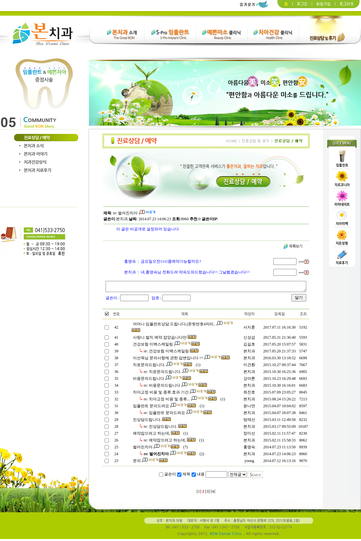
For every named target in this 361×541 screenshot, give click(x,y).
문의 (149, 462)
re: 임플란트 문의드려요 (177, 414)
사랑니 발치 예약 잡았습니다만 (164, 339)
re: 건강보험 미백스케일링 (170, 353)
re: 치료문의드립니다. (175, 373)
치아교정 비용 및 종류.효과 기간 (173, 394)
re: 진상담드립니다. (165, 428)
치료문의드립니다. (162, 366)
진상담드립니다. (151, 421)
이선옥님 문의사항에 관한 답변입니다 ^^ (181, 360)
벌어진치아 (155, 449)
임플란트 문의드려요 (164, 408)
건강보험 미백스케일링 (166, 346)
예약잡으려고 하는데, (156, 435)
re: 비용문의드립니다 (175, 387)
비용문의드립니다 (161, 380)
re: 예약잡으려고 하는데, (169, 442)
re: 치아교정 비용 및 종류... (180, 401)
